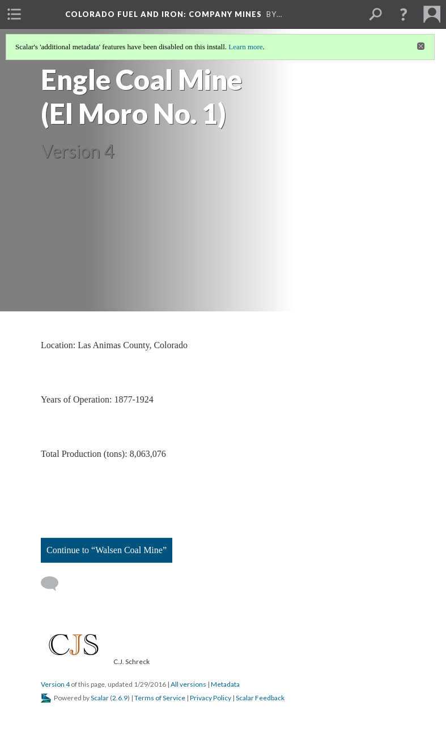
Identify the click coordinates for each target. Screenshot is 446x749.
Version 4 (55, 684)
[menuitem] (14, 14)
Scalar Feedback (260, 698)
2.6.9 (120, 698)
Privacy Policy (210, 698)
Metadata (225, 684)
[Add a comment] (55, 583)
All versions (188, 684)
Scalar (100, 698)
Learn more (245, 46)
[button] (403, 14)
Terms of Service (159, 698)
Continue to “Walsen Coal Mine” (106, 550)
